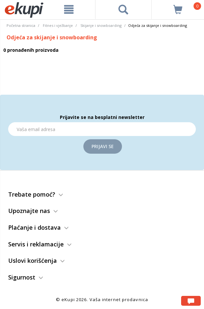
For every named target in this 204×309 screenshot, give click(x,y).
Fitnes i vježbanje (58, 25)
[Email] (102, 129)
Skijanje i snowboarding (101, 25)
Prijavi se (103, 146)
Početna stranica (21, 25)
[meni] (68, 9)
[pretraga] (123, 9)
